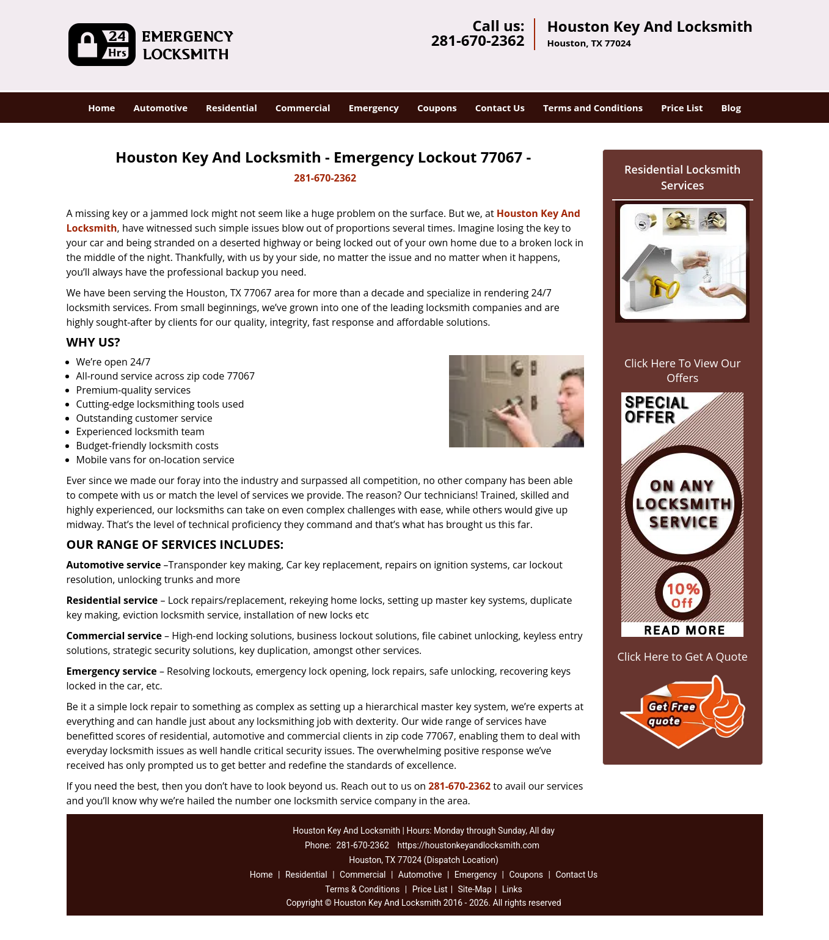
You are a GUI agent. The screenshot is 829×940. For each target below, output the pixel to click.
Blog (730, 107)
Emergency (374, 107)
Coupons (437, 107)
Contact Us (500, 107)
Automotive (160, 107)
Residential (231, 107)
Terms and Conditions (593, 107)
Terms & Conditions (362, 889)
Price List (682, 107)
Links (512, 889)
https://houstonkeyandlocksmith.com (468, 845)
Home (101, 107)
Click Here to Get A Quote (683, 656)
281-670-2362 (478, 40)
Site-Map (475, 889)
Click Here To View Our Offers (682, 370)
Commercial (303, 107)
